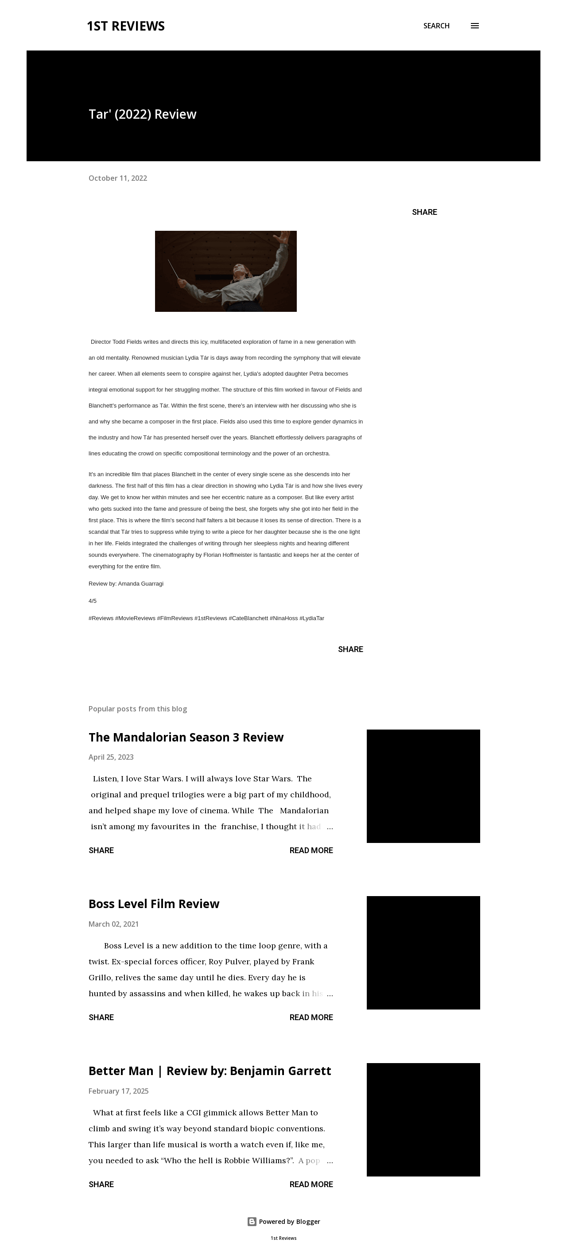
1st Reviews (126, 25)
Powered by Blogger (283, 1221)
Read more (311, 850)
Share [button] (424, 212)
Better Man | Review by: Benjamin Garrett (210, 1071)
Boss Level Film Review (154, 904)
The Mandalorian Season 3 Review (186, 737)
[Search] (436, 25)
